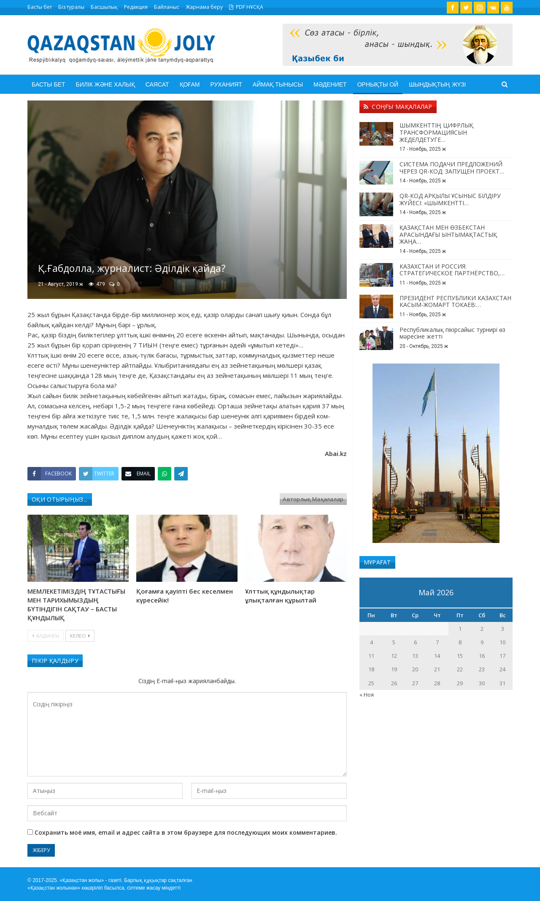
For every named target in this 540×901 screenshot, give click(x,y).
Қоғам (190, 84)
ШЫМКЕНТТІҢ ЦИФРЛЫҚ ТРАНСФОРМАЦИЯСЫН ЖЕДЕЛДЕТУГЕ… (436, 132)
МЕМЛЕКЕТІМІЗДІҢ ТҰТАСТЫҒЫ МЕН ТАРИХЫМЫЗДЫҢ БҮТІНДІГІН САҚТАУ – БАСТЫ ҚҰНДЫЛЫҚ (76, 604)
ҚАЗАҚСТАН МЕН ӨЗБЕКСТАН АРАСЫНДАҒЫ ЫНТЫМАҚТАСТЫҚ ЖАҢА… (448, 234)
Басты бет (39, 7)
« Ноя (366, 694)
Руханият (226, 84)
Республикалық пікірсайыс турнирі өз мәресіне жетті (452, 333)
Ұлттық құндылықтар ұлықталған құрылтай (280, 595)
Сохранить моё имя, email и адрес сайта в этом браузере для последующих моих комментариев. (186, 832)
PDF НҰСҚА (246, 7)
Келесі (80, 635)
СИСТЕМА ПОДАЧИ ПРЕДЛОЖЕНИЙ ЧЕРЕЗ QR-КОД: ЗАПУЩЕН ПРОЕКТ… (452, 167)
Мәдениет (330, 84)
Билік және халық (105, 84)
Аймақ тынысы (278, 84)
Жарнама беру (204, 7)
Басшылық (104, 7)
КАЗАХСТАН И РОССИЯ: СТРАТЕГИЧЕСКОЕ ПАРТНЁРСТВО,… (452, 269)
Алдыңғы (45, 635)
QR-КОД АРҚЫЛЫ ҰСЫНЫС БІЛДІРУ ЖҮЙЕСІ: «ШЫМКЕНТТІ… (450, 199)
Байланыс (166, 7)
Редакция (136, 7)
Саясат (157, 84)
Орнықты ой (378, 84)
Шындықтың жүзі (437, 84)
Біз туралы (71, 7)
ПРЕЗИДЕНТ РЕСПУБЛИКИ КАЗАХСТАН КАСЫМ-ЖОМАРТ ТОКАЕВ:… (455, 301)
